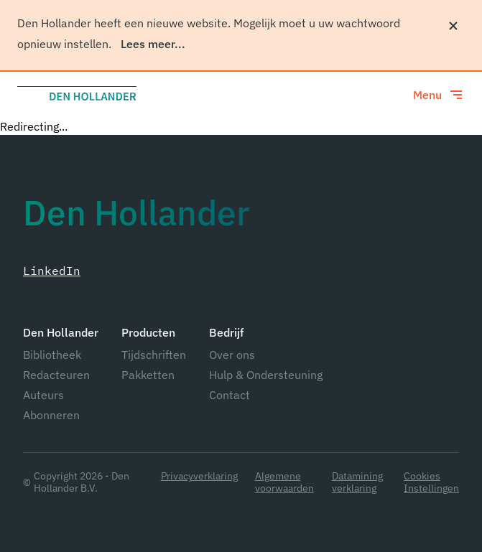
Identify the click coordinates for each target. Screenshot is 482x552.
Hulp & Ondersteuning (266, 375)
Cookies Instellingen (431, 482)
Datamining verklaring (357, 482)
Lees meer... (153, 44)
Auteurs (43, 395)
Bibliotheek (52, 354)
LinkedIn (51, 270)
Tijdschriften (153, 354)
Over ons (232, 354)
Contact (229, 395)
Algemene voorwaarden (284, 482)
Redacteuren (56, 375)
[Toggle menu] (439, 94)
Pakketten (148, 375)
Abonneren (51, 415)
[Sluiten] (453, 25)
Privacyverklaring (199, 476)
